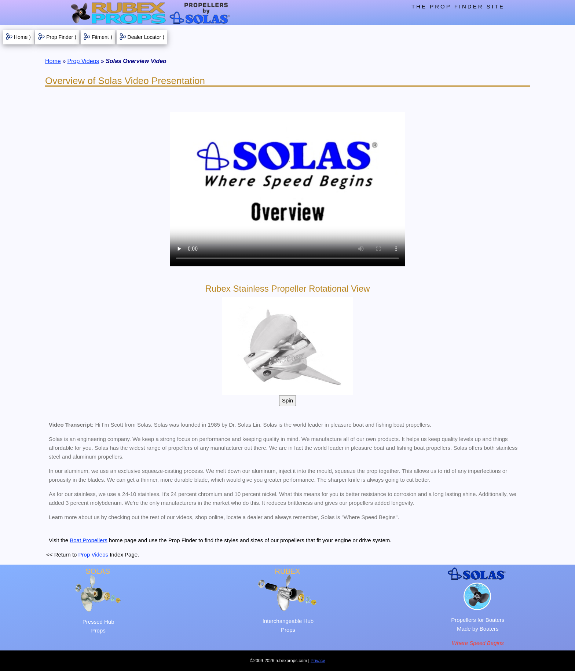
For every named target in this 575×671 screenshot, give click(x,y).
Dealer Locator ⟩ (146, 37)
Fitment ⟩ (102, 37)
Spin (287, 400)
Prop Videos (83, 61)
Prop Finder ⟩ (61, 37)
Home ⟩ (22, 37)
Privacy (318, 660)
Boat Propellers (88, 540)
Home (53, 61)
